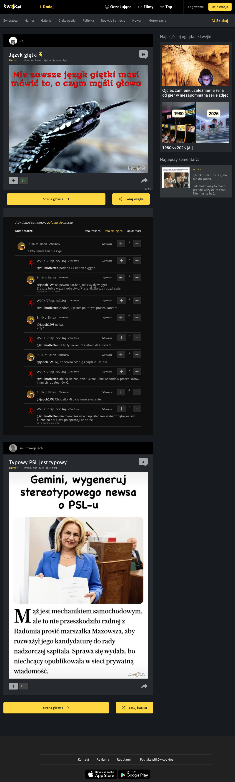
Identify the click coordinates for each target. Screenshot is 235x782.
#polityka (38, 467)
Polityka (88, 20)
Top (168, 6)
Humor (29, 20)
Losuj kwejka (131, 199)
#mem (38, 60)
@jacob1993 (45, 285)
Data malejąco (113, 231)
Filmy (148, 6)
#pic (65, 60)
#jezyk (47, 60)
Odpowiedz (107, 244)
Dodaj (48, 6)
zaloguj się (54, 222)
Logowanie (196, 7)
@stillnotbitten (48, 268)
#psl (54, 467)
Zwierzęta (10, 20)
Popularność (133, 231)
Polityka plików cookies (156, 759)
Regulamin (124, 759)
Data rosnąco (92, 231)
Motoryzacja (157, 20)
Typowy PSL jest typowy (38, 462)
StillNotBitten (37, 244)
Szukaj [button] (222, 20)
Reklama (103, 759)
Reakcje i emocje (113, 20)
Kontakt (83, 759)
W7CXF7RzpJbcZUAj (51, 261)
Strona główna (56, 199)
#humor (29, 60)
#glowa (57, 60)
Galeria (46, 20)
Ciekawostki (67, 20)
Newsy (137, 20)
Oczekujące (121, 6)
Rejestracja (220, 7)
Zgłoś (148, 188)
